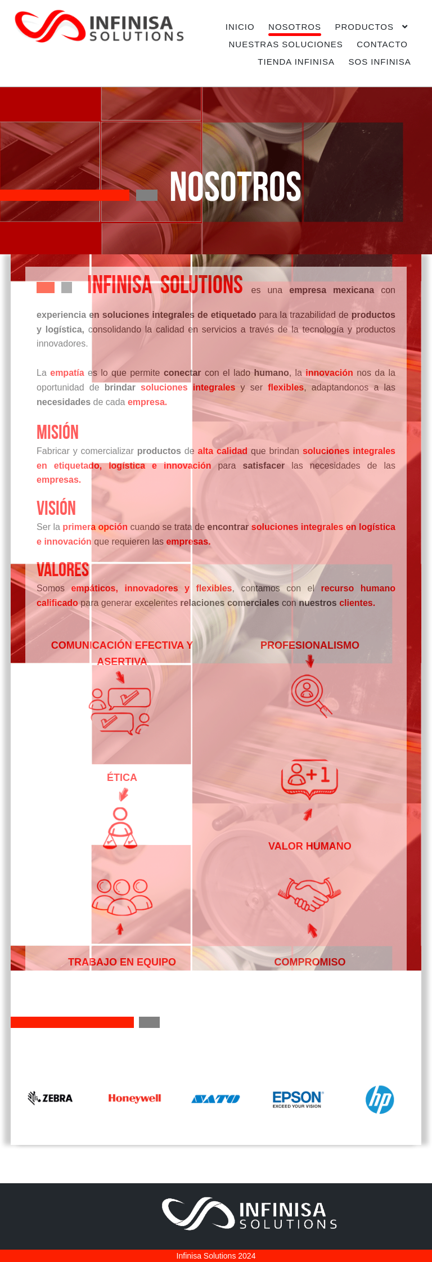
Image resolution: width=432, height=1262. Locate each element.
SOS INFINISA (379, 61)
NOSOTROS (294, 27)
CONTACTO (382, 44)
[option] (52, 1098)
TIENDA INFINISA (296, 61)
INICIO (240, 27)
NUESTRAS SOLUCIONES (286, 44)
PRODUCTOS (364, 27)
